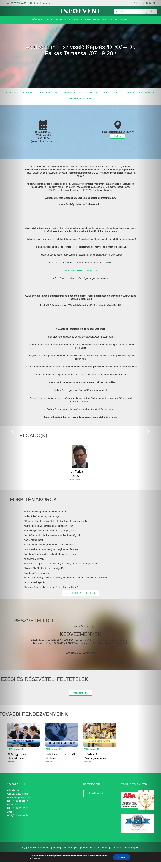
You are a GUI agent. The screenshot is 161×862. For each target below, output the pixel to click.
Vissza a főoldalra (80, 98)
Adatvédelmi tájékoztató (122, 847)
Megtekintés (80, 692)
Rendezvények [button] (54, 19)
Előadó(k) (44, 92)
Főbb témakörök (65, 92)
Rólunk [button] (124, 19)
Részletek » (50, 762)
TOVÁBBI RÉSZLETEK (80, 593)
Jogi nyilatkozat (101, 847)
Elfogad (121, 857)
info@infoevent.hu (41, 3)
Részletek (35, 858)
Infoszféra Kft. (95, 793)
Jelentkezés (111, 92)
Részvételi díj (89, 92)
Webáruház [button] (92, 19)
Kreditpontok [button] (74, 19)
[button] (12, 431)
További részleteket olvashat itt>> (80, 270)
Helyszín (27, 92)
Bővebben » (75, 479)
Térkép (117, 136)
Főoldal (37, 19)
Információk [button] (109, 19)
